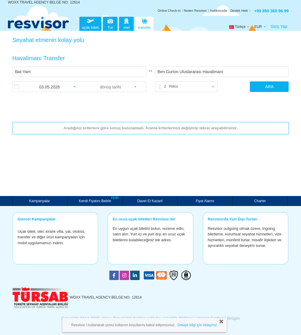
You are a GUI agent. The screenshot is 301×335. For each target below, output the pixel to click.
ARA (269, 86)
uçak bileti (90, 23)
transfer (144, 23)
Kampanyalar (40, 201)
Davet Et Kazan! (150, 201)
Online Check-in (169, 10)
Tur (110, 23)
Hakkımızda (218, 10)
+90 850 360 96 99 (271, 11)
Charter (260, 201)
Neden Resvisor (195, 10)
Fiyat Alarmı (205, 201)
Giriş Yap (279, 26)
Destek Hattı (239, 10)
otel (126, 23)
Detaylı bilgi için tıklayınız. (198, 325)
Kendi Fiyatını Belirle (96, 200)
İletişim (233, 318)
